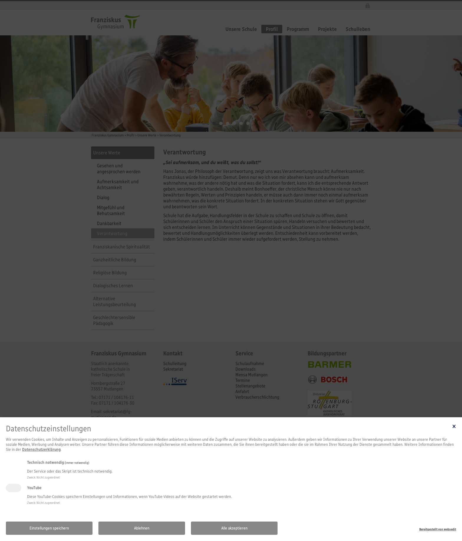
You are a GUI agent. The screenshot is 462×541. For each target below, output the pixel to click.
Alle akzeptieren (234, 528)
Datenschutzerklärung (41, 449)
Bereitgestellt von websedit (437, 529)
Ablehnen (141, 528)
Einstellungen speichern (49, 528)
